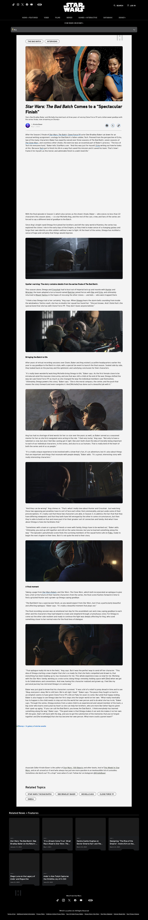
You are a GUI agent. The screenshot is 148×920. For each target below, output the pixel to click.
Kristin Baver (37, 124)
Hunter (108, 289)
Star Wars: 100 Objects (73, 767)
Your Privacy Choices (133, 914)
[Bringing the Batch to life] (74, 357)
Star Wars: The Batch (58, 134)
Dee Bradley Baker (66, 794)
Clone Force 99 (74, 134)
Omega (79, 300)
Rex (92, 292)
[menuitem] (46, 18)
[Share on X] (113, 125)
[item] (30, 18)
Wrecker (29, 292)
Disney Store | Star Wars (92, 914)
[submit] (114, 5)
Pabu (110, 533)
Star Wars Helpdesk (106, 914)
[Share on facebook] (107, 125)
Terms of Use (11, 914)
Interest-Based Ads (119, 914)
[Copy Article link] (118, 125)
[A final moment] (74, 586)
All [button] (15, 30)
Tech (42, 148)
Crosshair (56, 289)
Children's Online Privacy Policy (55, 914)
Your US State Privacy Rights (74, 914)
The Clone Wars (31, 143)
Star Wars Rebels (49, 592)
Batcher (71, 292)
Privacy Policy (40, 914)
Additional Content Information (26, 914)
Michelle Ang (87, 794)
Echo (98, 145)
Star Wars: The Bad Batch (40, 794)
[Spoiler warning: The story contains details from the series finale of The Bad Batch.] (74, 284)
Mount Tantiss (42, 295)
